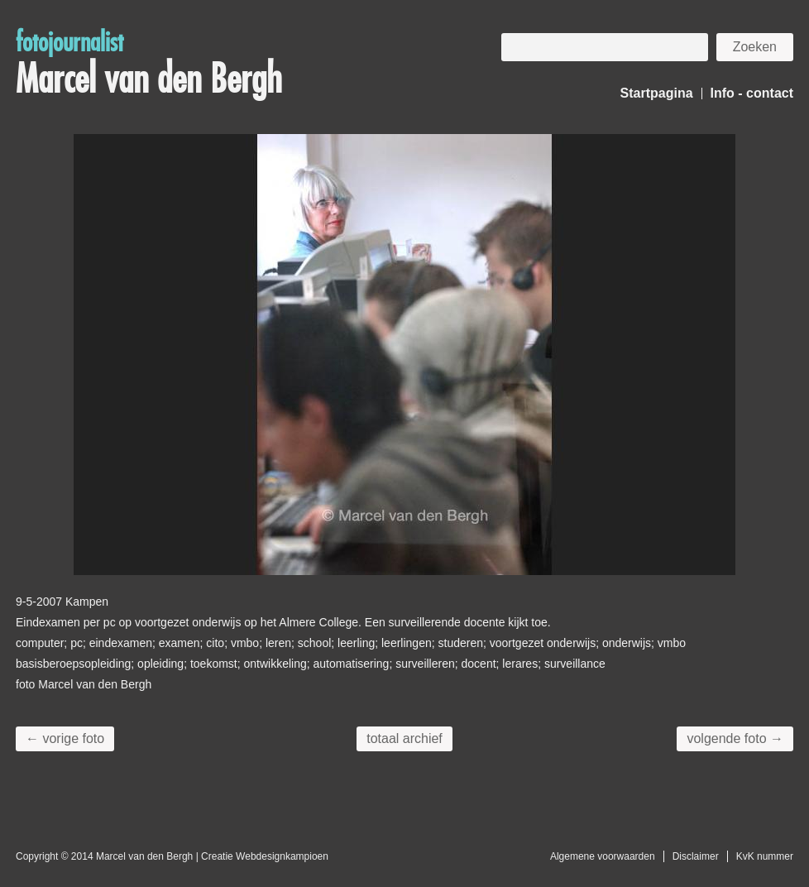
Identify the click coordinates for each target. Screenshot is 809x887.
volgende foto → (735, 738)
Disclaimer (696, 856)
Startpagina (656, 93)
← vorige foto (65, 738)
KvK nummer (764, 856)
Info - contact (752, 93)
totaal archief (404, 738)
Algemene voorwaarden (602, 856)
